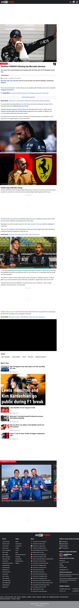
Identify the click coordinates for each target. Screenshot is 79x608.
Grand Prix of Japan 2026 (38, 546)
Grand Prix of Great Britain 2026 (39, 563)
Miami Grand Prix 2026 (37, 552)
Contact (19, 596)
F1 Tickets (13, 598)
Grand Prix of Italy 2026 (37, 571)
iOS (47, 596)
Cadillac (17, 548)
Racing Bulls (18, 559)
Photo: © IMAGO (4, 60)
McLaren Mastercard (20, 554)
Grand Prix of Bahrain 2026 (38, 548)
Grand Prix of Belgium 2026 (38, 565)
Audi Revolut (18, 546)
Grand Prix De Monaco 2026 (38, 556)
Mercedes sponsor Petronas (33, 224)
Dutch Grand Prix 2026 (37, 569)
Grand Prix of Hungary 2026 (38, 567)
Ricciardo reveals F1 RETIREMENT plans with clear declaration (27, 317)
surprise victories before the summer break (14, 111)
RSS (15, 596)
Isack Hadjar (5, 554)
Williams (17, 563)
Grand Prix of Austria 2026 (38, 561)
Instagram (38, 596)
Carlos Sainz (5, 561)
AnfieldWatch (76, 591)
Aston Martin (18, 543)
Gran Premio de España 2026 (39, 574)
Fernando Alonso (6, 571)
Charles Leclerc (6, 543)
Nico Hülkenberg (6, 582)
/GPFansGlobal (63, 548)
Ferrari (24, 357)
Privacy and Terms (9, 596)
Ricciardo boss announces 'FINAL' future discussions (24, 234)
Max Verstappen (6, 357)
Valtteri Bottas (5, 584)
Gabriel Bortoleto (6, 580)
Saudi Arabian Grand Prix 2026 (39, 550)
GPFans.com (62, 591)
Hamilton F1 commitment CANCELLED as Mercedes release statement (29, 101)
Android (44, 596)
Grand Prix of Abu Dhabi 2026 (39, 591)
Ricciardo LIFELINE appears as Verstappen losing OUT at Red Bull (29, 93)
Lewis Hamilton (14, 80)
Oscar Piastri (5, 548)
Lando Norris (5, 546)
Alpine (16, 541)
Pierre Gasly (5, 552)
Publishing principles (54, 596)
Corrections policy (64, 596)
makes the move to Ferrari (20, 106)
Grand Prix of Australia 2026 (38, 541)
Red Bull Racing (19, 561)
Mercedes (4, 80)
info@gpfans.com (63, 569)
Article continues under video (28, 97)
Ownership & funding (5, 598)
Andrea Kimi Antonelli (7, 563)
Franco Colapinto (6, 550)
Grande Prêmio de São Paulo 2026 (40, 584)
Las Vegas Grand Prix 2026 (38, 587)
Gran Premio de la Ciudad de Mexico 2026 (42, 582)
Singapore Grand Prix (7, 90)
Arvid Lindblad (5, 578)
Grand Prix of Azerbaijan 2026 (39, 576)
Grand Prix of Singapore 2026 (39, 578)
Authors (2, 596)
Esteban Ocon (5, 569)
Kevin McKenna (5, 75)
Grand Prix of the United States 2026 (40, 580)
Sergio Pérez (5, 587)
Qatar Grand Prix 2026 (37, 589)
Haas (16, 552)
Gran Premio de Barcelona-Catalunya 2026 (42, 559)
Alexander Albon (6, 559)
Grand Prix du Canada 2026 (38, 554)
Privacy (18, 598)
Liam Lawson (5, 576)
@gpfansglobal (63, 543)
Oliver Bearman (6, 567)
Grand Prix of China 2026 (38, 543)
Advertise (24, 596)
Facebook (29, 596)
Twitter (34, 596)
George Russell (14, 219)
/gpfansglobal (63, 541)
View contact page (63, 582)
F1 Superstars (4, 63)
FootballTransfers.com (64, 588)
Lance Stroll (5, 574)
